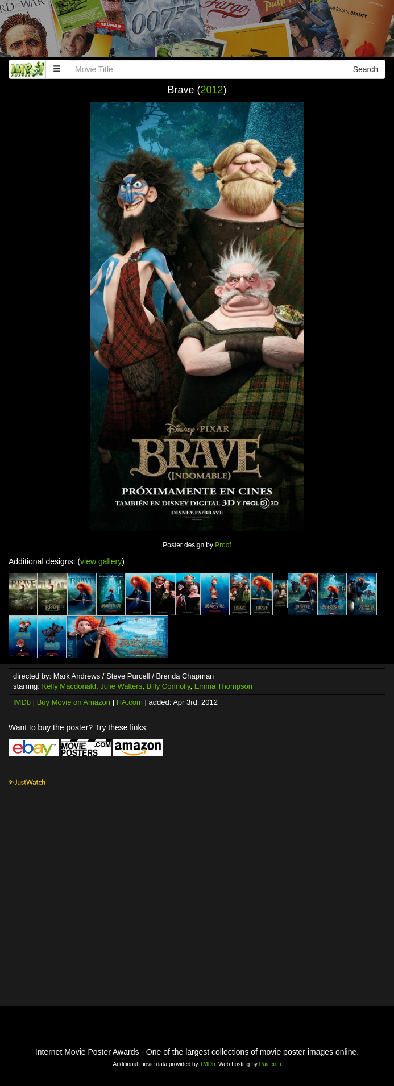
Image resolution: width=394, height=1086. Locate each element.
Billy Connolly (168, 686)
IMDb (22, 702)
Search (365, 69)
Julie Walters (121, 686)
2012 (211, 89)
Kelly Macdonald (69, 686)
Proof (223, 545)
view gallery (101, 561)
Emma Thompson (223, 686)
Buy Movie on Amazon (73, 702)
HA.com (130, 702)
